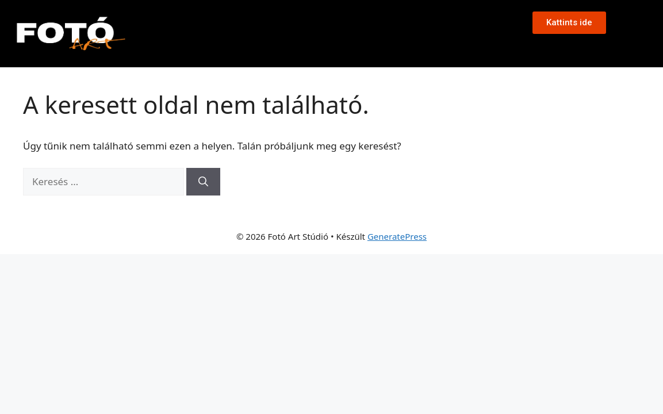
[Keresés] (203, 181)
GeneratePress (397, 236)
